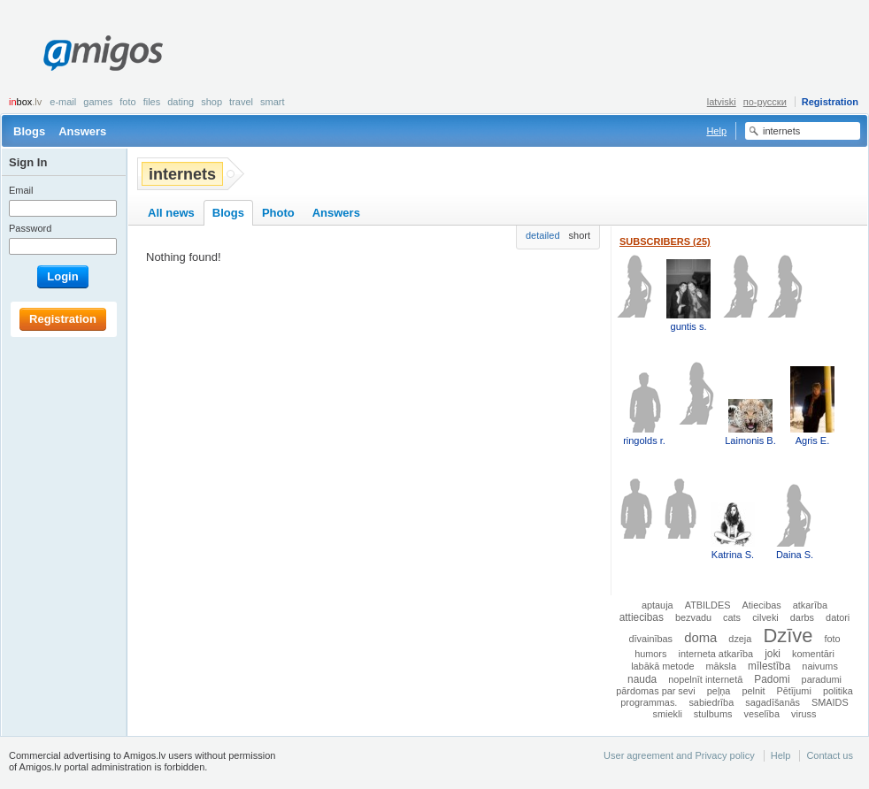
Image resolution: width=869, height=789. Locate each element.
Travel (241, 101)
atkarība (810, 605)
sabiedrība (711, 702)
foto (832, 638)
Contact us (829, 755)
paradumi (822, 679)
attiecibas (641, 617)
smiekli (667, 714)
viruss (803, 714)
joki (773, 653)
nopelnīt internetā (705, 679)
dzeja (739, 638)
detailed (543, 235)
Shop (211, 101)
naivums (820, 666)
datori (838, 617)
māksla (721, 666)
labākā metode (662, 666)
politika (838, 691)
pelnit (753, 691)
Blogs (29, 131)
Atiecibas (761, 605)
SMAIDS (830, 702)
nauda (642, 679)
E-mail (63, 101)
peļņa (719, 691)
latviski (721, 101)
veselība (761, 714)
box (25, 101)
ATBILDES (708, 605)
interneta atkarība (715, 653)
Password (30, 228)
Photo (278, 212)
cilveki (765, 617)
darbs (802, 617)
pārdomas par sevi (655, 691)
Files (152, 101)
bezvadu (693, 617)
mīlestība (769, 666)
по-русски (765, 101)
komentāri (813, 653)
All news (171, 212)
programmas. (648, 702)
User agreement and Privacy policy (679, 755)
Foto (127, 101)
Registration (830, 101)
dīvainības (650, 638)
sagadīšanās (772, 702)
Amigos (103, 53)
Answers (82, 131)
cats (732, 617)
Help (716, 131)
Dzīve (787, 635)
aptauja (657, 605)
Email (21, 190)
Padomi (771, 679)
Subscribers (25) (665, 241)
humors (650, 653)
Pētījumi (794, 691)
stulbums (713, 714)
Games (97, 101)
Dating (180, 101)
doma (700, 638)
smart (272, 101)
